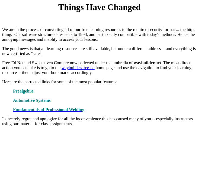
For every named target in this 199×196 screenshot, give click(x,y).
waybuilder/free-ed (78, 67)
